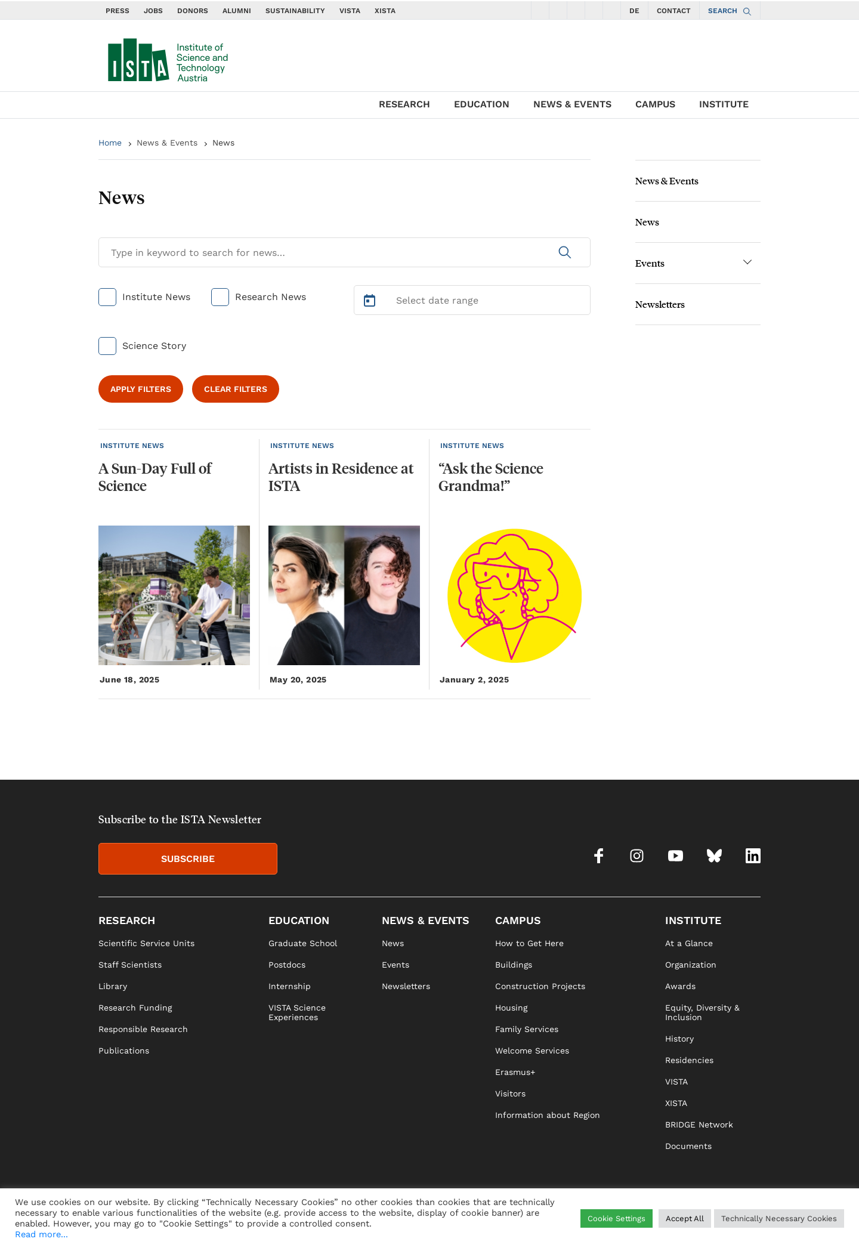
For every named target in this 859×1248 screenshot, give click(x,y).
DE (634, 11)
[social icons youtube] (576, 10)
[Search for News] (344, 252)
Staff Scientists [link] (130, 964)
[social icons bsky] (594, 10)
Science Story (154, 345)
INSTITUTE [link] (693, 920)
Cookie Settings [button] (616, 1218)
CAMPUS (655, 104)
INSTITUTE (724, 104)
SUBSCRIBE (188, 858)
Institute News (156, 296)
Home (110, 142)
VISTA (349, 11)
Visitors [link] (510, 1093)
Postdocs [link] (286, 964)
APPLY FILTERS (140, 389)
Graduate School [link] (302, 943)
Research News (270, 296)
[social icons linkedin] (612, 10)
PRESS (117, 11)
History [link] (679, 1038)
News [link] (393, 943)
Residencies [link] (689, 1060)
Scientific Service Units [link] (146, 943)
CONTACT (674, 11)
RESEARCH (404, 104)
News (223, 142)
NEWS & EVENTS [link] (425, 920)
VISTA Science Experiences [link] (297, 1012)
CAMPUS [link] (518, 920)
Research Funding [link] (135, 1007)
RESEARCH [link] (126, 920)
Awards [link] (680, 986)
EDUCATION (481, 104)
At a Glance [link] (689, 943)
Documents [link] (688, 1146)
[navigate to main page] (167, 57)
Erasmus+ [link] (515, 1072)
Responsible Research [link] (143, 1029)
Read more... (41, 1234)
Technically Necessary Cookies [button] (779, 1218)
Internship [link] (289, 986)
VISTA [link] (676, 1081)
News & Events (167, 142)
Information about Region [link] (547, 1115)
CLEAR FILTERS (235, 389)
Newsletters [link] (406, 986)
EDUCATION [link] (298, 920)
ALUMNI (237, 11)
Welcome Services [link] (532, 1050)
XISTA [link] (676, 1103)
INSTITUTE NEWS (132, 445)
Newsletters (660, 304)
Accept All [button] (685, 1218)
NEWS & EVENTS (572, 104)
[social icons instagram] (558, 10)
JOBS (153, 11)
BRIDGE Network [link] (699, 1124)
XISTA (385, 11)
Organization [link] (690, 964)
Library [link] (112, 986)
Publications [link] (123, 1050)
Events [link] (395, 964)
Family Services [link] (526, 1029)
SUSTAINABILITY (295, 11)
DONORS (192, 11)
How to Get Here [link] (529, 943)
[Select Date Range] (472, 300)
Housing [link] (511, 1007)
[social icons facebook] (540, 10)
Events (650, 263)
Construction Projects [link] (540, 986)
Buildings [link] (513, 964)
